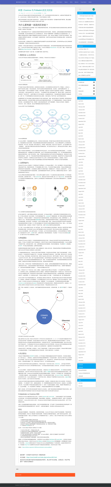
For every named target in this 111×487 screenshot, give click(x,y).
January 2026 (81, 109)
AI (28, 2)
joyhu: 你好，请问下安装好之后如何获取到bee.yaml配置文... (87, 72)
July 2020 (80, 287)
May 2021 (80, 261)
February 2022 (81, 235)
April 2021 (80, 264)
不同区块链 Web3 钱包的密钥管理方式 (86, 27)
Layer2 (52, 2)
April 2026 (80, 101)
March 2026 (81, 103)
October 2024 (81, 153)
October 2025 (81, 118)
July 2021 (80, 255)
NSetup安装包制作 (82, 370)
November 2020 (81, 278)
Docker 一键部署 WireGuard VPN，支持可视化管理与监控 (87, 36)
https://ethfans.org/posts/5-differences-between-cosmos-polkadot (37, 447)
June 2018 (80, 360)
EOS (71, 2)
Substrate (57, 363)
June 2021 (80, 258)
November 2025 (81, 115)
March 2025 (81, 138)
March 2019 (81, 334)
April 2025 (80, 136)
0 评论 (45, 13)
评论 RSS (80, 386)
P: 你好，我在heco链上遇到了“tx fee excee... (87, 66)
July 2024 (80, 162)
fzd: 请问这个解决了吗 (83, 49)
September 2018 (82, 351)
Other (90, 2)
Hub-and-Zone (53, 47)
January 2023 (81, 208)
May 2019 (80, 328)
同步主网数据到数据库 (86, 85)
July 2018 (80, 357)
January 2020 (81, 305)
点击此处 (48, 216)
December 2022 (81, 211)
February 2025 (81, 141)
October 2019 (81, 313)
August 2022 (81, 220)
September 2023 (82, 188)
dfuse (86, 88)
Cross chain (84, 2)
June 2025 (80, 130)
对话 (62, 287)
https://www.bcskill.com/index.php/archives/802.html (41, 457)
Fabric (66, 2)
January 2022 (81, 238)
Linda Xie (27, 443)
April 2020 (80, 296)
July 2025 (80, 127)
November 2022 (81, 214)
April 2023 (80, 200)
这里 (32, 232)
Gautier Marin (59, 439)
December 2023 (81, 179)
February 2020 (81, 302)
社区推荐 (33, 2)
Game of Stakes (59, 375)
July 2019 (80, 322)
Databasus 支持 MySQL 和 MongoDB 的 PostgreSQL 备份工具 (87, 30)
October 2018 (81, 348)
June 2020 (80, 290)
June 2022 (80, 226)
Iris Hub (62, 176)
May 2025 (80, 133)
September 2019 (82, 316)
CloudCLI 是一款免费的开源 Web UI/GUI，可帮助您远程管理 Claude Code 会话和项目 (87, 21)
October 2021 (81, 246)
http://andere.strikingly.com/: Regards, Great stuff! (87, 57)
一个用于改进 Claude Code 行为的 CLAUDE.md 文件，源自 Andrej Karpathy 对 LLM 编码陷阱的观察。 (87, 15)
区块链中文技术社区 (21, 2)
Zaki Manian (52, 439)
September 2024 (82, 156)
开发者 (27, 425)
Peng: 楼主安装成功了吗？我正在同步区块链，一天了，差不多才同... (87, 69)
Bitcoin (77, 2)
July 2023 (80, 194)
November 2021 (81, 243)
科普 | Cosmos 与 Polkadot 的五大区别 (35, 10)
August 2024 (81, 159)
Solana (46, 2)
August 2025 (81, 124)
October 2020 (81, 281)
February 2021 (81, 270)
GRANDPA (32, 356)
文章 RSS (80, 383)
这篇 (69, 232)
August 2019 (81, 319)
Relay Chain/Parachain (26, 49)
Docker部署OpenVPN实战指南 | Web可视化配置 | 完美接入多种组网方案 (87, 39)
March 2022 (81, 232)
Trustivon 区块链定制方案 (84, 373)
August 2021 (81, 252)
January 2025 (81, 144)
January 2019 (81, 340)
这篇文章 (67, 377)
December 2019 (81, 308)
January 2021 (81, 273)
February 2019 (81, 337)
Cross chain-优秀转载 (37, 13)
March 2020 (81, 299)
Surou (22, 13)
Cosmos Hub (38, 176)
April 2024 (80, 171)
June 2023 (80, 197)
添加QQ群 (80, 376)
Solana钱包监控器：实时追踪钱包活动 (86, 42)
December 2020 (81, 276)
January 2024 (81, 176)
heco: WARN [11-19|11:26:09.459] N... (86, 63)
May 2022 (80, 229)
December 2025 (81, 112)
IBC (65, 244)
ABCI (49, 369)
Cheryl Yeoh (27, 444)
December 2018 (81, 343)
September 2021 (82, 249)
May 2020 (80, 293)
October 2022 (81, 217)
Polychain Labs (21, 283)
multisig (86, 94)
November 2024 (81, 150)
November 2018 (81, 346)
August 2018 (81, 354)
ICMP (21, 245)
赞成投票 (38, 219)
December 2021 (81, 241)
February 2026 (81, 106)
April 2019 (80, 331)
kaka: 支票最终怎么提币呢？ (84, 75)
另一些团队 (48, 371)
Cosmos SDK (51, 396)
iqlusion (35, 283)
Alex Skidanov (40, 441)
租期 (47, 225)
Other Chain (59, 2)
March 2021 (81, 267)
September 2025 (82, 121)
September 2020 (82, 284)
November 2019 (81, 311)
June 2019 (80, 325)
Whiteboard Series (50, 441)
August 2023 (81, 191)
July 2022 (80, 223)
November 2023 (81, 182)
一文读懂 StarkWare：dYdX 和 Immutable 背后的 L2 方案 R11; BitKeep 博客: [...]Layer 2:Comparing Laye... (87, 54)
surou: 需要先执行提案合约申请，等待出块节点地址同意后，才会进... (87, 60)
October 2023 (81, 185)
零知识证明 (86, 91)
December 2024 (81, 147)
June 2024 (80, 165)
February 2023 (81, 206)
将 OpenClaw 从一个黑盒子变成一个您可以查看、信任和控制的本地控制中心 (87, 18)
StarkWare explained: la (87, 52)
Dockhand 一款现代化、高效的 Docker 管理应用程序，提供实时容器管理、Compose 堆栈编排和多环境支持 (87, 24)
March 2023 (81, 203)
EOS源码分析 (86, 82)
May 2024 (80, 168)
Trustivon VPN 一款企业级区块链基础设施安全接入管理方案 (87, 33)
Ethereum (40, 2)
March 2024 (81, 173)
